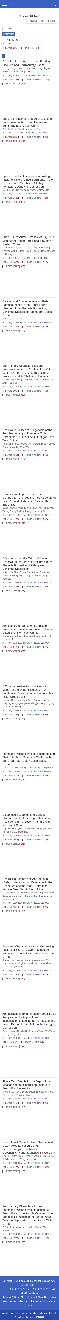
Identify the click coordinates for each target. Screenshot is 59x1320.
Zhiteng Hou (22, 832)
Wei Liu (22, 247)
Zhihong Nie (8, 966)
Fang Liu (29, 1227)
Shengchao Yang (24, 700)
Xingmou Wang (36, 1031)
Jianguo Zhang (27, 71)
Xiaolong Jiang (17, 1227)
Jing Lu (5, 1156)
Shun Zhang (20, 572)
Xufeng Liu (7, 767)
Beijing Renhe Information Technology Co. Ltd (35, 1313)
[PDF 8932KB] (13, 651)
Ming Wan (25, 447)
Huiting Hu (10, 254)
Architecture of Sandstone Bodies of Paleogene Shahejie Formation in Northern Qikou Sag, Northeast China (29, 629)
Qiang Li (21, 828)
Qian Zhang (48, 828)
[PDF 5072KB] (13, 266)
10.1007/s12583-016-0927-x (39, 515)
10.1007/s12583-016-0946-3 (39, 582)
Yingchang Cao (36, 379)
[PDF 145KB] (31, 48)
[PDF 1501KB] (13, 718)
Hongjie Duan (23, 68)
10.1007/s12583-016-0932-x (39, 387)
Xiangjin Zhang (38, 703)
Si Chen (18, 636)
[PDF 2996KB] (13, 1107)
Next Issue (50, 21)
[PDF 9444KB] (13, 330)
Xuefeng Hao (42, 190)
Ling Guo (14, 383)
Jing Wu (47, 68)
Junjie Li (20, 1034)
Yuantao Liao (8, 639)
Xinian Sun (35, 129)
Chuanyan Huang (31, 636)
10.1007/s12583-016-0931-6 (39, 451)
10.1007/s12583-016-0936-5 (39, 903)
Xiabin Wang (8, 896)
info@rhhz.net (28, 1317)
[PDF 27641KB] (13, 459)
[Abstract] (7, 48)
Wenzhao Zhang (10, 71)
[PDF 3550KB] (13, 978)
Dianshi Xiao (38, 251)
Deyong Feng (35, 1091)
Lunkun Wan (22, 892)
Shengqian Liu (45, 896)
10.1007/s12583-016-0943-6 (39, 322)
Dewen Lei (14, 447)
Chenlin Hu (22, 1031)
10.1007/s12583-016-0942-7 (39, 1163)
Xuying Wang (8, 892)
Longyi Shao (17, 1156)
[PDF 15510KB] (13, 779)
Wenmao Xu (8, 899)
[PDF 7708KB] (13, 1171)
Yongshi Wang (9, 129)
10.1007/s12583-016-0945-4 (37, 258)
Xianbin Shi (46, 636)
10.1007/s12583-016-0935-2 (39, 710)
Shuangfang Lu (9, 247)
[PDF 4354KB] (13, 395)
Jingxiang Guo (9, 828)
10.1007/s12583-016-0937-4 (39, 643)
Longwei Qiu (25, 443)
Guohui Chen (24, 251)
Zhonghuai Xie (31, 575)
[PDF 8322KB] (13, 141)
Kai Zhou (42, 1156)
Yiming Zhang (9, 511)
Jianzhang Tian (39, 511)
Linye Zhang (44, 247)
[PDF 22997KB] (13, 83)
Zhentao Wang (9, 251)
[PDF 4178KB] (13, 202)
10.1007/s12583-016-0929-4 (39, 1099)
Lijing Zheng (49, 508)
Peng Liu (6, 579)
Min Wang (32, 247)
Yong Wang (29, 190)
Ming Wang (34, 960)
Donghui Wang (13, 706)
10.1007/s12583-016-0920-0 (36, 75)
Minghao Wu (23, 963)
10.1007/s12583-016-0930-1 (39, 1038)
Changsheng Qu (41, 700)
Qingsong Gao (22, 703)
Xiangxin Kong (9, 508)
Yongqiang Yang (10, 443)
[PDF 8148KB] (13, 590)
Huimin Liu (7, 572)
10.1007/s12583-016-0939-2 (39, 835)
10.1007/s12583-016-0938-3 (36, 194)
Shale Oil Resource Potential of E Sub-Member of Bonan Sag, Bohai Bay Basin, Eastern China (28, 241)
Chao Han (37, 508)
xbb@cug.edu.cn (29, 1293)
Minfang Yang (30, 1156)
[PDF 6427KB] (13, 1046)
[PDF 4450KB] (13, 523)
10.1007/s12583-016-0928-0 (39, 1234)
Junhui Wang (8, 832)
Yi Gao (34, 896)
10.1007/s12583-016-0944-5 (39, 771)
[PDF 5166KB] (13, 844)
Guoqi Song (8, 190)
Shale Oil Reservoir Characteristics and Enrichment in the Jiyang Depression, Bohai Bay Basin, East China (27, 122)
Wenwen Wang (34, 828)
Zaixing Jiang (8, 68)
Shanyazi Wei (45, 963)
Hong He (19, 966)
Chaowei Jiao (23, 1095)
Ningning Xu (45, 575)
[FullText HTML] (34, 79)
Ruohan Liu (49, 892)
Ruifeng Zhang (24, 511)
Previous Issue (35, 21)
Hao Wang (20, 1159)
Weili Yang (46, 960)
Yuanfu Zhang (9, 1031)
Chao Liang (36, 68)
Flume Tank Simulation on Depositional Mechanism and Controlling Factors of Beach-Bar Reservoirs (26, 1085)
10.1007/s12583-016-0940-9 (36, 133)
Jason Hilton (32, 1159)
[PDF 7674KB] (13, 1242)
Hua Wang (7, 636)
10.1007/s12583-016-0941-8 (39, 970)
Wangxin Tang (23, 896)
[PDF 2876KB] (13, 911)
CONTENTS (8, 34)
